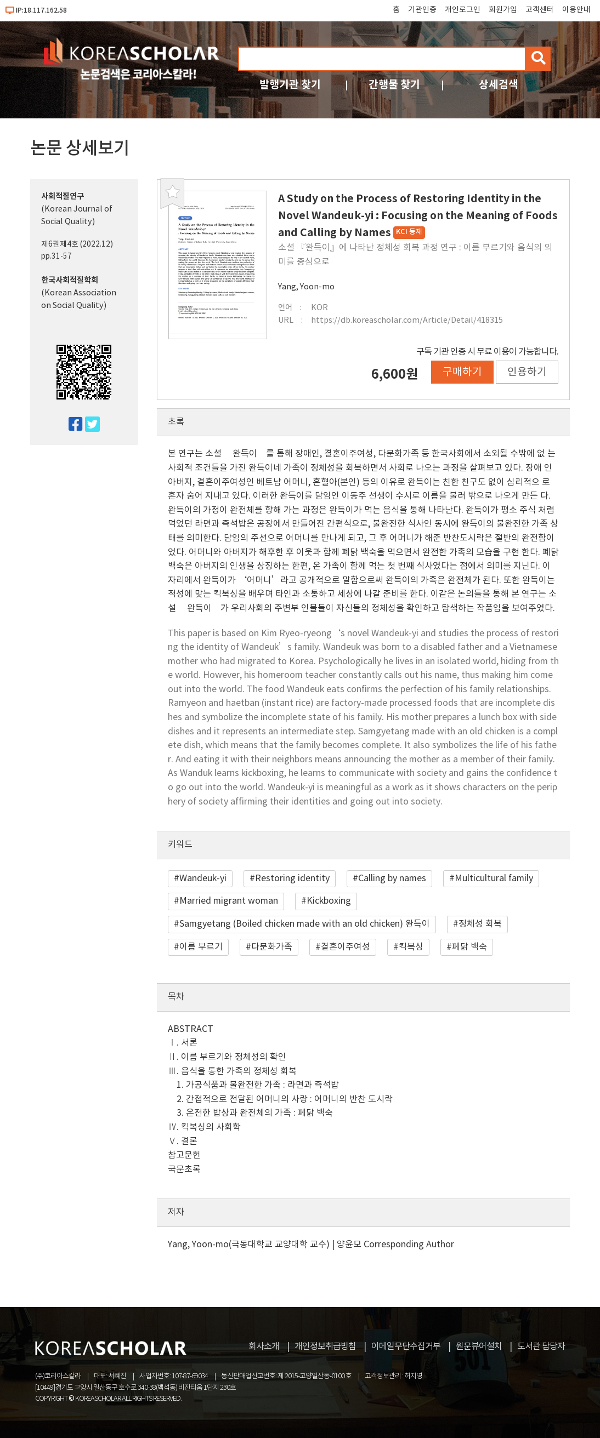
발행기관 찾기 (290, 84)
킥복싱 (411, 947)
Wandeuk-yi (203, 878)
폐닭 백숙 (469, 947)
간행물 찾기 (394, 84)
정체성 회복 (480, 924)
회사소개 (263, 1346)
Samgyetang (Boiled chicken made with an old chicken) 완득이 (304, 924)
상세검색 (498, 84)
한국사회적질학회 (69, 280)
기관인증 (422, 9)
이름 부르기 (201, 947)
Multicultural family (494, 878)
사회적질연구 (62, 196)
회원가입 (503, 9)
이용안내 (576, 9)
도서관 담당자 (541, 1346)
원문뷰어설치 (479, 1346)
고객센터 (539, 9)
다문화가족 (271, 947)
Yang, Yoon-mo (306, 287)
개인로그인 (462, 9)
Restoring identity (292, 878)
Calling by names (392, 878)
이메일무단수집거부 (405, 1346)
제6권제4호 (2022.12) (77, 244)
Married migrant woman (228, 901)
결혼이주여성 (345, 947)
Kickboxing (329, 901)
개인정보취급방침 (325, 1346)
